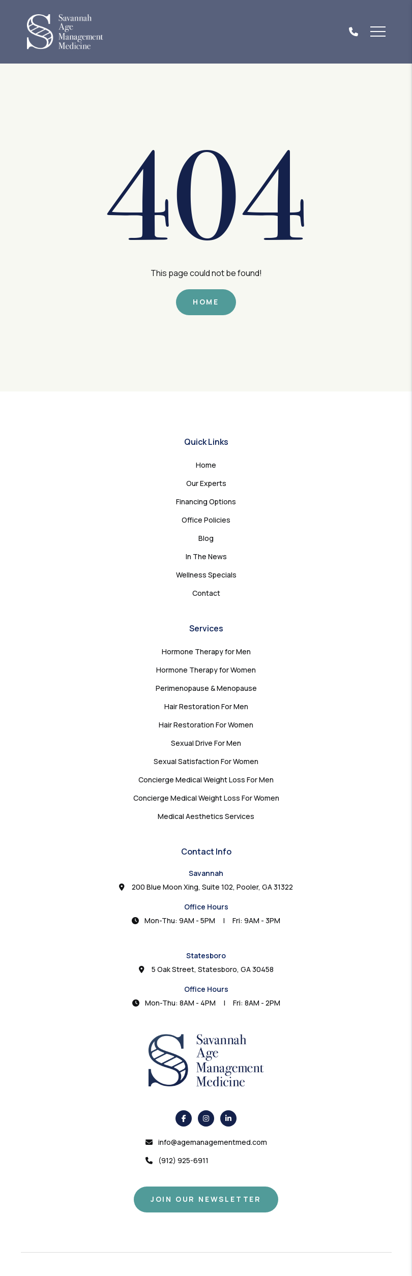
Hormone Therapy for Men (206, 651)
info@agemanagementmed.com (212, 1142)
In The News (206, 556)
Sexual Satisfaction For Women (206, 761)
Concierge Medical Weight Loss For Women (206, 798)
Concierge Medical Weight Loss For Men (206, 779)
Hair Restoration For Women (206, 725)
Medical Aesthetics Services (206, 816)
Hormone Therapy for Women (206, 670)
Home (206, 302)
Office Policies (206, 520)
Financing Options (206, 501)
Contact (206, 593)
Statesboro (206, 955)
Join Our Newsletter (206, 1199)
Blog (206, 538)
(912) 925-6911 (183, 1160)
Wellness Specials (206, 575)
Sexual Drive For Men (206, 743)
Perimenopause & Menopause (206, 688)
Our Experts (206, 483)
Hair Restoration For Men (206, 706)
